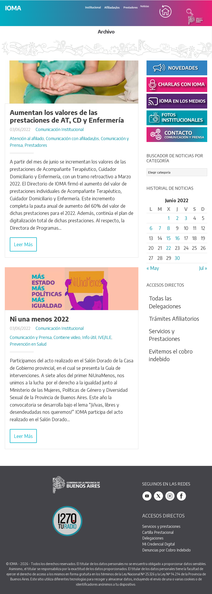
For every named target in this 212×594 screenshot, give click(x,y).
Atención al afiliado (27, 138)
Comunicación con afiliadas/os (72, 138)
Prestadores (36, 145)
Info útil (89, 337)
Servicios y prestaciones (161, 526)
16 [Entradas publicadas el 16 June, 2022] (177, 238)
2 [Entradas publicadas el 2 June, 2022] (177, 218)
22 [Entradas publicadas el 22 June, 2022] (168, 248)
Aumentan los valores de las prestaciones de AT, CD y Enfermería (67, 116)
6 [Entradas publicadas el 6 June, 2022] (151, 228)
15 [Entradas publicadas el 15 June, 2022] (168, 238)
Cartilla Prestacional (158, 532)
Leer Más (23, 244)
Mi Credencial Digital (158, 544)
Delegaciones (152, 538)
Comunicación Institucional (60, 129)
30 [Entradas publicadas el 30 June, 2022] (177, 258)
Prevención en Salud (28, 344)
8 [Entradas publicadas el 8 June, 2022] (168, 228)
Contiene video (67, 337)
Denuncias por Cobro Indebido (166, 550)
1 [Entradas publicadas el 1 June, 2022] (168, 218)
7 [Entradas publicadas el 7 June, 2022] (160, 228)
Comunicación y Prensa (31, 337)
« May (153, 268)
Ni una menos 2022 (39, 319)
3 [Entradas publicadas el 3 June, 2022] (186, 218)
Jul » (203, 268)
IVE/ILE (104, 337)
